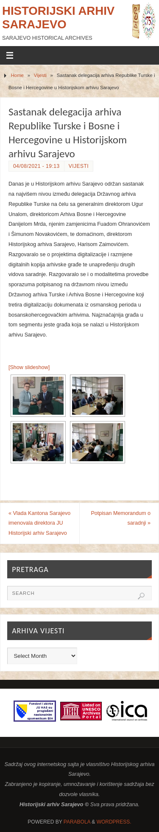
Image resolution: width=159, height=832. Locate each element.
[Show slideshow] (29, 367)
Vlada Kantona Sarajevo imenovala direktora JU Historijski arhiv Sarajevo (39, 523)
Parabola (77, 822)
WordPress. (114, 822)
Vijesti (40, 75)
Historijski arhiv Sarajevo (58, 17)
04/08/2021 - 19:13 (36, 166)
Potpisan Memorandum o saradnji (121, 518)
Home (17, 75)
